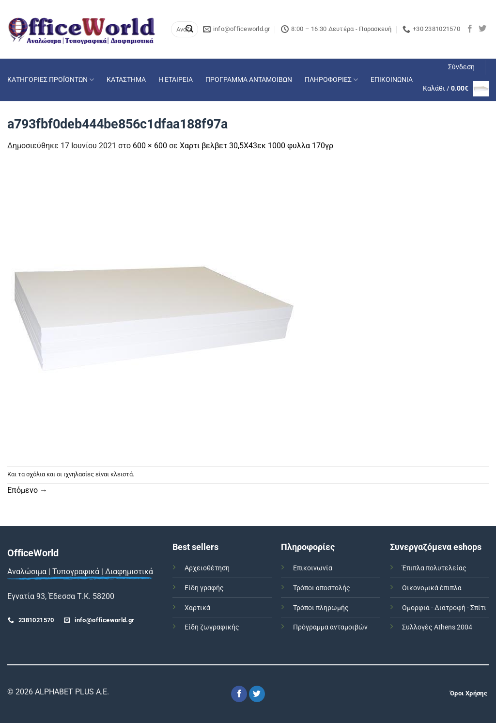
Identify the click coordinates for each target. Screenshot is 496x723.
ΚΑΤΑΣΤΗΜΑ (126, 80)
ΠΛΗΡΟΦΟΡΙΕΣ (331, 79)
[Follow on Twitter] (482, 29)
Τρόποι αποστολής (321, 588)
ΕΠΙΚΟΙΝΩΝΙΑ (392, 80)
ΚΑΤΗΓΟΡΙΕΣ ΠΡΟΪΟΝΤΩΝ (50, 79)
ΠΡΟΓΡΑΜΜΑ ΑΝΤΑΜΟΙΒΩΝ (248, 80)
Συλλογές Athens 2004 (437, 627)
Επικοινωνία (312, 568)
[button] (461, 67)
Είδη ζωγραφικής (212, 627)
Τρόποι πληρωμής (321, 608)
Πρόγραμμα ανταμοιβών (330, 627)
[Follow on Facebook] (470, 29)
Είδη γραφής (204, 588)
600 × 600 (150, 145)
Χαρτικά (197, 608)
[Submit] (189, 29)
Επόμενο (27, 490)
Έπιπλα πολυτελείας (434, 568)
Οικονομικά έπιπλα (432, 588)
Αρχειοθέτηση (207, 568)
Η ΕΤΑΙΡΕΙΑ (175, 80)
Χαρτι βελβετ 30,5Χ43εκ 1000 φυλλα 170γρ (256, 145)
